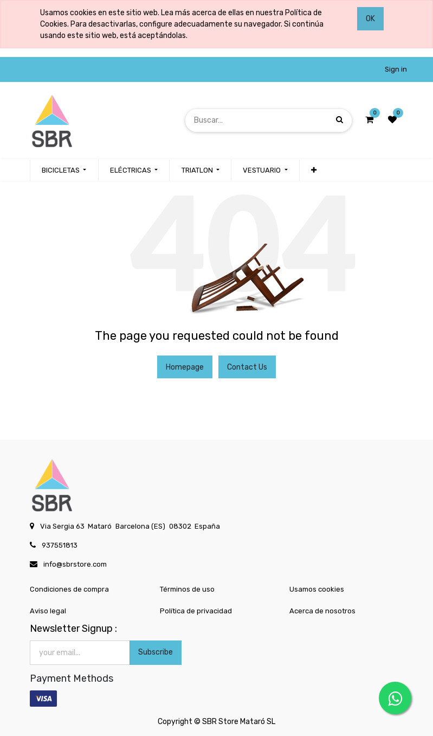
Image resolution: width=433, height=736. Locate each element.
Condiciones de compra (69, 589)
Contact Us (247, 367)
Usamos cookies (316, 589)
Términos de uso (187, 589)
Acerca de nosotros (322, 611)
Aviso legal (48, 611)
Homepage (185, 367)
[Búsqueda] (339, 120)
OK (370, 18)
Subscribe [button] (155, 652)
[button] (313, 170)
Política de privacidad (196, 611)
